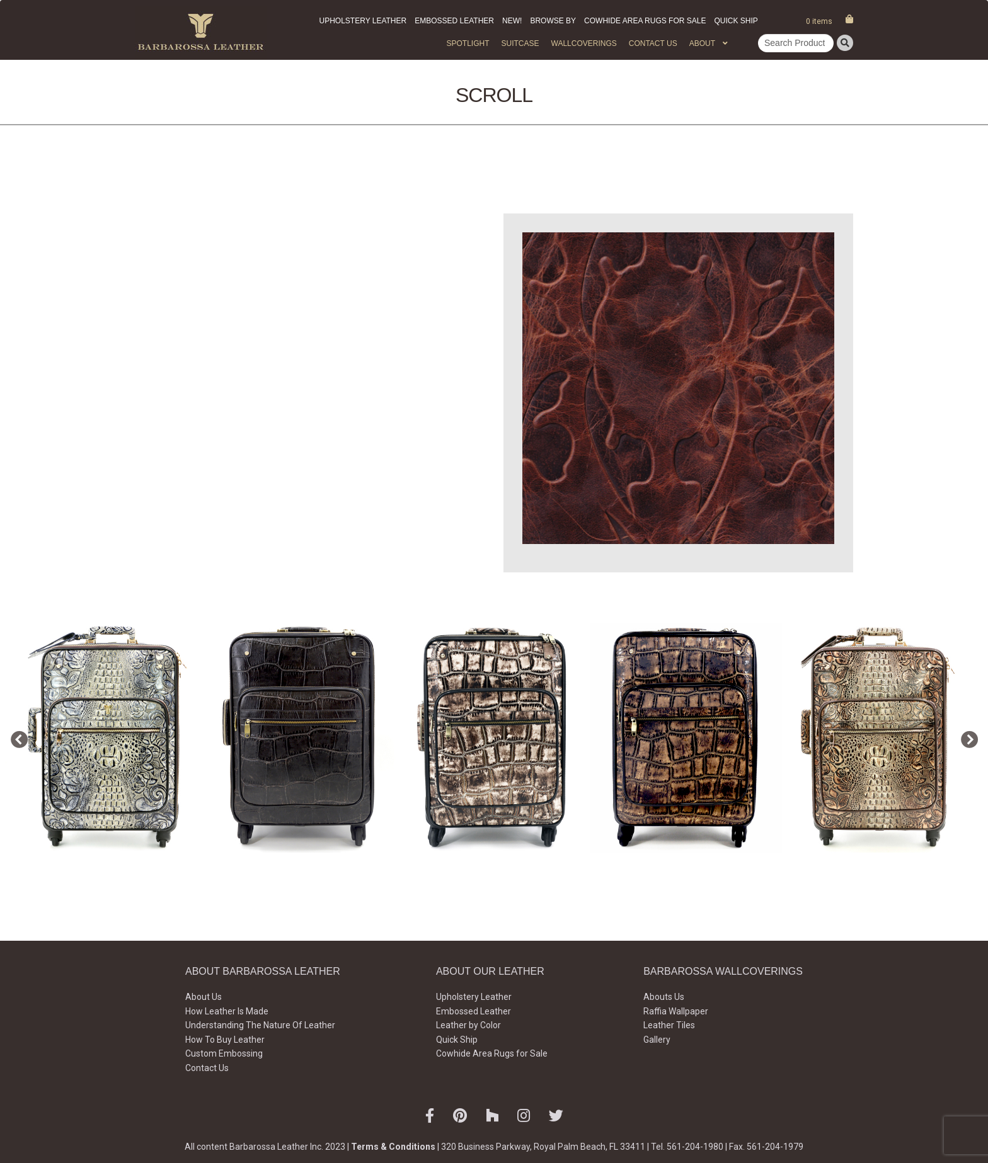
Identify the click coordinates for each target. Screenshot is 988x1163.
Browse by (553, 20)
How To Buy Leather (225, 1040)
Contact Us (653, 43)
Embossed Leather (454, 20)
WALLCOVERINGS (584, 43)
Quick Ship (735, 20)
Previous (15, 737)
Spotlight (467, 43)
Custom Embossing (224, 1053)
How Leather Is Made (226, 1011)
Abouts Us (663, 997)
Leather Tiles (669, 1025)
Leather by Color (468, 1025)
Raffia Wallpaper (675, 1011)
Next (966, 737)
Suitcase (520, 43)
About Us (203, 997)
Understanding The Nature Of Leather (260, 1025)
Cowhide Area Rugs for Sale (645, 20)
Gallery (656, 1040)
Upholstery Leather (363, 20)
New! (512, 20)
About (702, 43)
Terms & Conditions (393, 1147)
